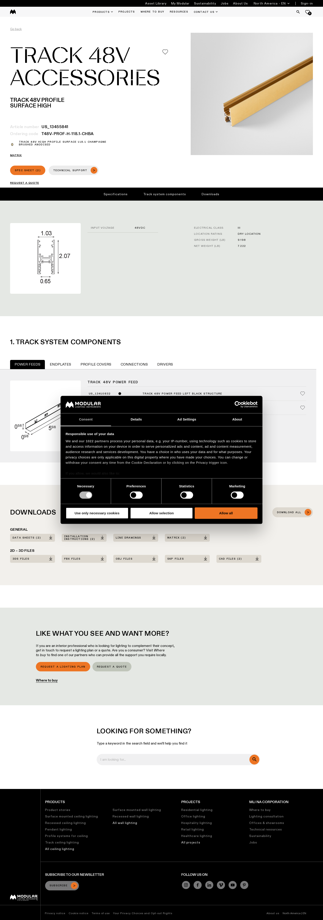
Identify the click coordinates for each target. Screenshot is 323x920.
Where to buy (47, 680)
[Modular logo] (23, 900)
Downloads (210, 194)
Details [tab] (136, 419)
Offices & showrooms (266, 823)
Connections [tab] (134, 364)
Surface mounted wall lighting (137, 810)
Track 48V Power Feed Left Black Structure (182, 393)
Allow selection (161, 513)
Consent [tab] (86, 419)
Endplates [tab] (60, 364)
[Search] (298, 11)
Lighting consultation (266, 816)
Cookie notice (78, 913)
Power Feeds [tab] (27, 364)
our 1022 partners (94, 441)
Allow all (226, 513)
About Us (240, 3)
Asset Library (156, 3)
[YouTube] (232, 885)
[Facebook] (197, 885)
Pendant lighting (58, 829)
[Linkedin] (209, 885)
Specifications (116, 194)
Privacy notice (55, 913)
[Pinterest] (244, 885)
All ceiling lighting (59, 849)
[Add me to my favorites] (165, 52)
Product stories (57, 810)
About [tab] (237, 419)
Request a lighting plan (63, 667)
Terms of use (101, 913)
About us (272, 913)
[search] (254, 759)
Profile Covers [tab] (96, 364)
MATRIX (16, 155)
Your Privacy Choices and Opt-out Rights (142, 913)
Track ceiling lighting (62, 842)
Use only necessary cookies (96, 513)
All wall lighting (125, 823)
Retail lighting (192, 829)
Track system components (164, 194)
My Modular (180, 3)
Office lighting (193, 816)
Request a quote (112, 667)
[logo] (13, 11)
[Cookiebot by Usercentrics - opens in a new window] (238, 404)
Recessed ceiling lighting (65, 823)
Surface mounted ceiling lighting (71, 816)
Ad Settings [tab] (186, 419)
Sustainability (205, 3)
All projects (190, 842)
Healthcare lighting (196, 836)
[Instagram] (186, 885)
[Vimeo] (221, 885)
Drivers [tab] (165, 364)
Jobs (225, 3)
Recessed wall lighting (131, 816)
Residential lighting (197, 810)
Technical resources (265, 829)
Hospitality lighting (196, 823)
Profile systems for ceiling (66, 836)
